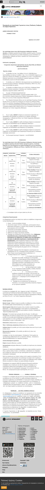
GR (1, 2)
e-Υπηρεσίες (34, 431)
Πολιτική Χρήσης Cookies (16, 484)
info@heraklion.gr (10, 433)
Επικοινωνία (5, 460)
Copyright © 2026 (24, 460)
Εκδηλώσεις (22, 436)
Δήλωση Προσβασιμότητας (9, 465)
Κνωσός (33, 437)
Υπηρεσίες (21, 439)
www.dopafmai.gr (16, 394)
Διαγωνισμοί (22, 431)
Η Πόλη (33, 434)
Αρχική (5, 17)
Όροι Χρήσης (5, 462)
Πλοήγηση (5, 467)
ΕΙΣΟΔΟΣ (42, 2)
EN (4, 2)
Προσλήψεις (22, 433)
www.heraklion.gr (7, 396)
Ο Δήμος (21, 437)
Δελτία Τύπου (22, 428)
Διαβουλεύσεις (22, 434)
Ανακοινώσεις (22, 429)
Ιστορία (33, 436)
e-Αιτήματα (34, 433)
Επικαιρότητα (11, 17)
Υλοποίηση (23, 462)
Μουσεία (33, 439)
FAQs (3, 469)
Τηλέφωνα (33, 429)
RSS (3, 472)
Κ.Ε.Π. (32, 428)
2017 (18, 17)
